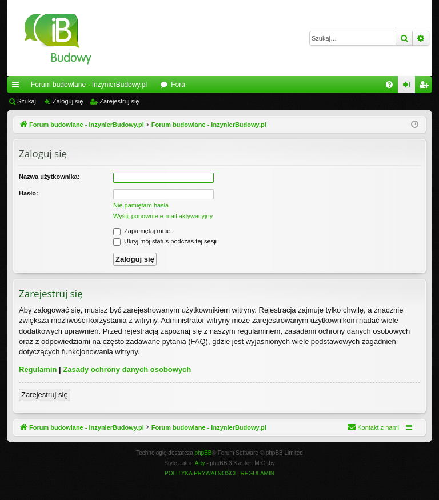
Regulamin (38, 369)
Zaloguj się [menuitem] (409, 87)
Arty (200, 463)
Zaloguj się (68, 101)
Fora (178, 85)
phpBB (203, 453)
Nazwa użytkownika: (49, 176)
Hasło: (28, 193)
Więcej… (17, 87)
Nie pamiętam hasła (141, 205)
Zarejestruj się (119, 101)
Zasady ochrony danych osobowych (127, 369)
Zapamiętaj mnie (141, 230)
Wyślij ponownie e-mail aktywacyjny (163, 216)
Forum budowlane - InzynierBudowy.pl (89, 85)
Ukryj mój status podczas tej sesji (165, 241)
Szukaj (26, 101)
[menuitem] (389, 84)
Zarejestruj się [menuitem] (426, 87)
